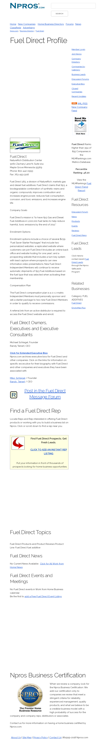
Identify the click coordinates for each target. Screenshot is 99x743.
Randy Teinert (17, 381)
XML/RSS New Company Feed (79, 107)
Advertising (29, 27)
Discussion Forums (80, 79)
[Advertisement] (46, 92)
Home (13, 24)
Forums (70, 24)
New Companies (26, 24)
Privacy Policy (40, 737)
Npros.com (14, 31)
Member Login (78, 49)
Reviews (75, 230)
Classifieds (15, 27)
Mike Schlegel (17, 378)
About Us (16, 737)
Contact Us (55, 737)
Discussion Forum (80, 212)
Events (75, 226)
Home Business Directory (51, 24)
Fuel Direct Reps (79, 235)
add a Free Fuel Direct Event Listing (43, 596)
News (78, 24)
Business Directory (27, 31)
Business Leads (78, 74)
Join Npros (76, 54)
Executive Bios (78, 84)
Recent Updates (79, 96)
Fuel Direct (40, 31)
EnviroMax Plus (78, 308)
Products (76, 221)
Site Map (27, 737)
